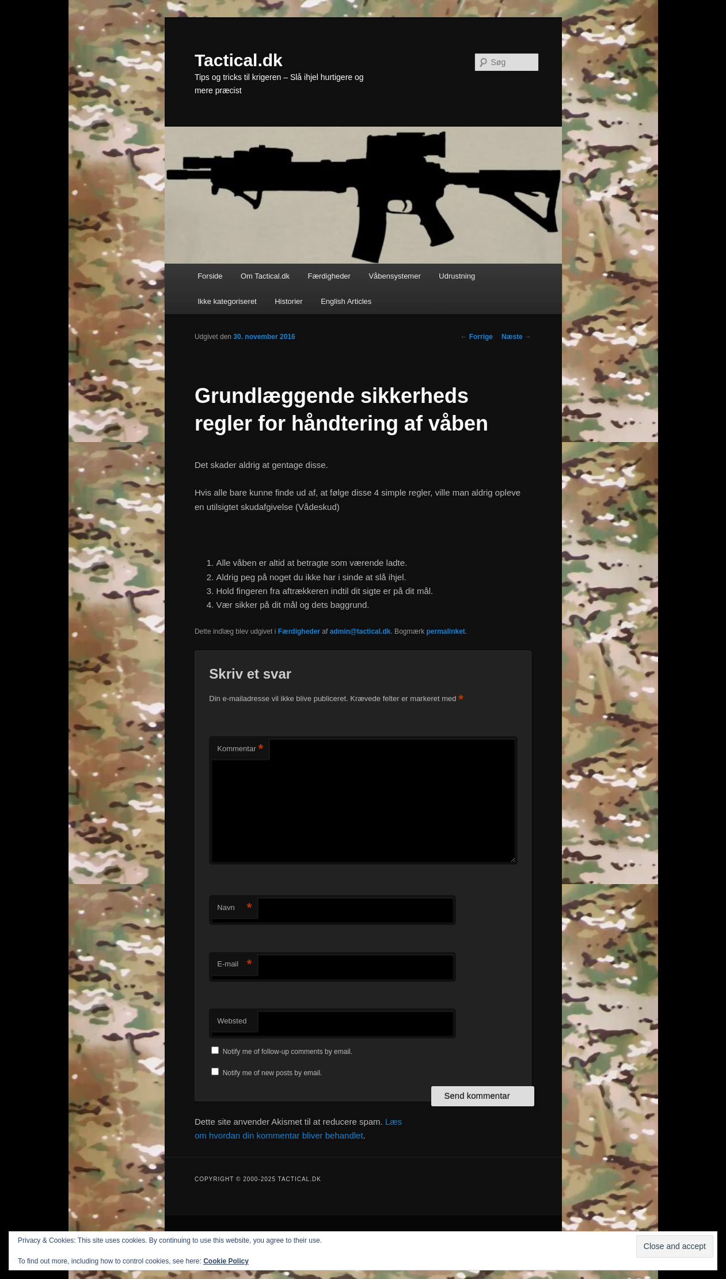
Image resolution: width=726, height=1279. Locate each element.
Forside (209, 276)
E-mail (234, 964)
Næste (516, 337)
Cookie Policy (226, 1261)
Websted (231, 1021)
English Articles (346, 301)
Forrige (476, 337)
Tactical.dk (239, 60)
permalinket (445, 631)
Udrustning (457, 276)
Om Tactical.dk (265, 276)
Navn (234, 908)
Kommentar (240, 749)
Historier (288, 301)
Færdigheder (329, 276)
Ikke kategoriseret (227, 301)
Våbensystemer (394, 276)
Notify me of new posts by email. (272, 1073)
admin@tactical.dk (360, 631)
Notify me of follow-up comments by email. (287, 1052)
